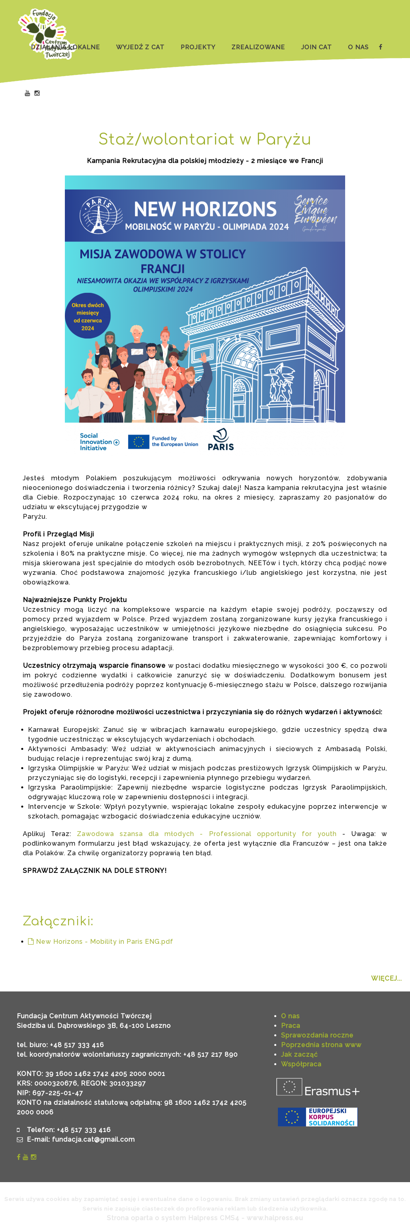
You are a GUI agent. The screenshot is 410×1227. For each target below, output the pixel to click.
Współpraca (301, 1064)
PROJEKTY (198, 47)
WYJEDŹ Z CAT (140, 47)
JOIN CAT (316, 47)
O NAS (358, 47)
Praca (290, 1026)
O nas (290, 1016)
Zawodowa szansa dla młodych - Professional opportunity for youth (207, 834)
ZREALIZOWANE (258, 47)
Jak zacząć (299, 1054)
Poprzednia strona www (321, 1045)
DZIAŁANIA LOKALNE (65, 47)
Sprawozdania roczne (317, 1035)
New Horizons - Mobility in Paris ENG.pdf (100, 941)
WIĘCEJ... (386, 978)
